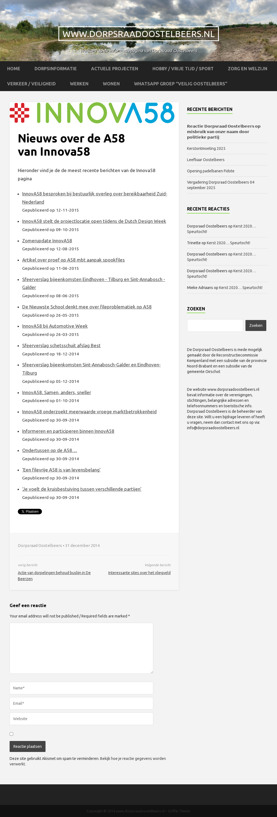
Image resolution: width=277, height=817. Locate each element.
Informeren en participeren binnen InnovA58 (68, 431)
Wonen (111, 83)
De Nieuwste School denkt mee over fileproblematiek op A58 (87, 306)
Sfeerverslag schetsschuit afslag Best (61, 345)
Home (13, 68)
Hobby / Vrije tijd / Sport (183, 68)
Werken (79, 83)
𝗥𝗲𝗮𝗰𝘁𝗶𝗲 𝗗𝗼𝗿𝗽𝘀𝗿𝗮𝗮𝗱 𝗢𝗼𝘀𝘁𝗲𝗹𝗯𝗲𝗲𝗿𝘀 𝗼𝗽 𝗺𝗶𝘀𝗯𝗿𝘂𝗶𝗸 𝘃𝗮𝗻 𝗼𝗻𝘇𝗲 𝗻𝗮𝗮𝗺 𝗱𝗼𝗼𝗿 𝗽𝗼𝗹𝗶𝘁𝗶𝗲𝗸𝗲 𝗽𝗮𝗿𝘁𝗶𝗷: (224, 131)
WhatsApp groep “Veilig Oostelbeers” (180, 83)
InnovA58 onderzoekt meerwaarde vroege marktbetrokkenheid (89, 411)
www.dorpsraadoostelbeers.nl (139, 34)
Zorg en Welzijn (247, 68)
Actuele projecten (114, 68)
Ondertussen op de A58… (49, 450)
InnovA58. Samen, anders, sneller (56, 392)
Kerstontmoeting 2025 (206, 148)
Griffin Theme (179, 811)
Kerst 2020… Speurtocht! (228, 243)
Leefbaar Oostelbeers (206, 160)
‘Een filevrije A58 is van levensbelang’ (61, 469)
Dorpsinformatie (56, 68)
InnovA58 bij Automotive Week (55, 326)
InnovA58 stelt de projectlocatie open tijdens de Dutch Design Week (94, 221)
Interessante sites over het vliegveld (139, 573)
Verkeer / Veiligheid (31, 83)
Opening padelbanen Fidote (210, 171)
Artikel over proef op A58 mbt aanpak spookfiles (73, 259)
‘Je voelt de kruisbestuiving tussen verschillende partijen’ (82, 489)
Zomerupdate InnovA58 (47, 240)
